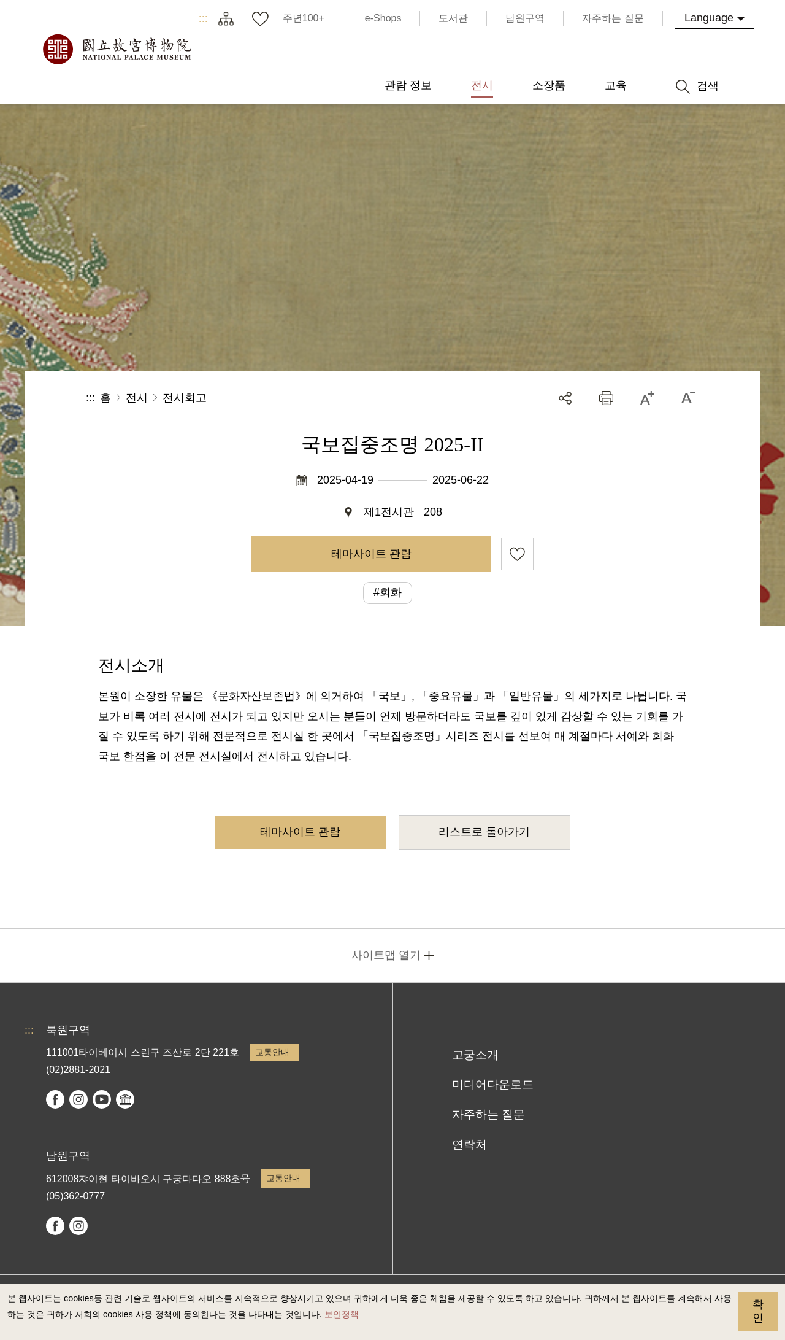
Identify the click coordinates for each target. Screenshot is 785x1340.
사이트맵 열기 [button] (386, 955)
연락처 (469, 1144)
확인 (758, 1311)
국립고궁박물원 (116, 49)
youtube (102, 1099)
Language (708, 18)
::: (203, 18)
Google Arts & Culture (125, 1099)
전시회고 (185, 398)
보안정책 (341, 1314)
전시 (137, 398)
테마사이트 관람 (371, 554)
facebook (55, 1099)
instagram (78, 1099)
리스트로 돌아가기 (484, 832)
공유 (565, 398)
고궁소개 (475, 1054)
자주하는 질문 (488, 1114)
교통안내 (272, 1052)
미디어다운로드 (493, 1084)
